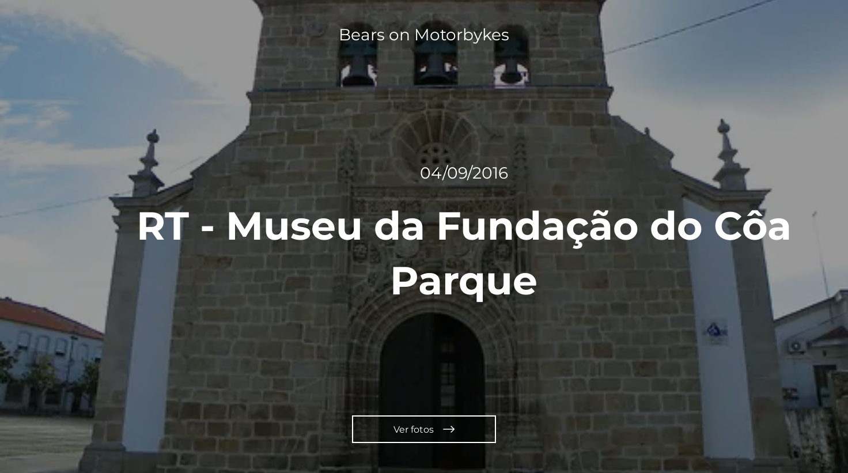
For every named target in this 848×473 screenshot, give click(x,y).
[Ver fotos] (424, 429)
